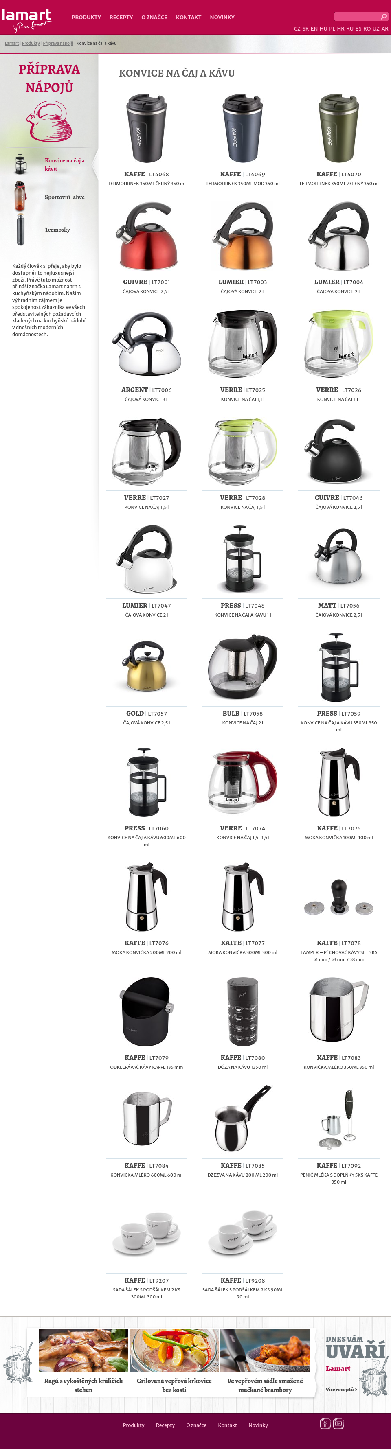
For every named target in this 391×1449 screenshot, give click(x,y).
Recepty (121, 17)
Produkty (86, 17)
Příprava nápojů (58, 43)
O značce (154, 17)
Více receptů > (342, 1389)
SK (305, 28)
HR (340, 28)
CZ (297, 28)
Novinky (222, 17)
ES (359, 28)
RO (367, 28)
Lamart (27, 20)
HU (323, 28)
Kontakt (189, 17)
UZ (376, 28)
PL (332, 28)
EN (314, 28)
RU (350, 28)
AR (385, 28)
